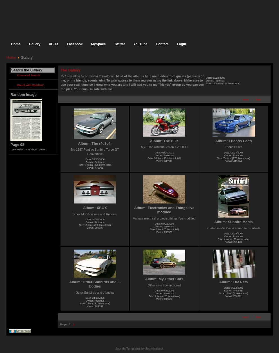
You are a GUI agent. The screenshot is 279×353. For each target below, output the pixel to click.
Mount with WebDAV (30, 85)
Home (11, 57)
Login (181, 44)
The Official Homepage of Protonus (52, 17)
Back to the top (268, 340)
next (245, 99)
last (258, 99)
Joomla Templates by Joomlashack (139, 348)
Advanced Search (28, 75)
